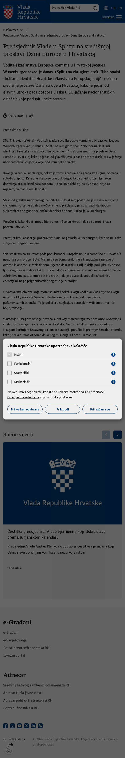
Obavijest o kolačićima (23, 397)
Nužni (18, 355)
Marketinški (22, 382)
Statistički (21, 373)
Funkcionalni (22, 364)
